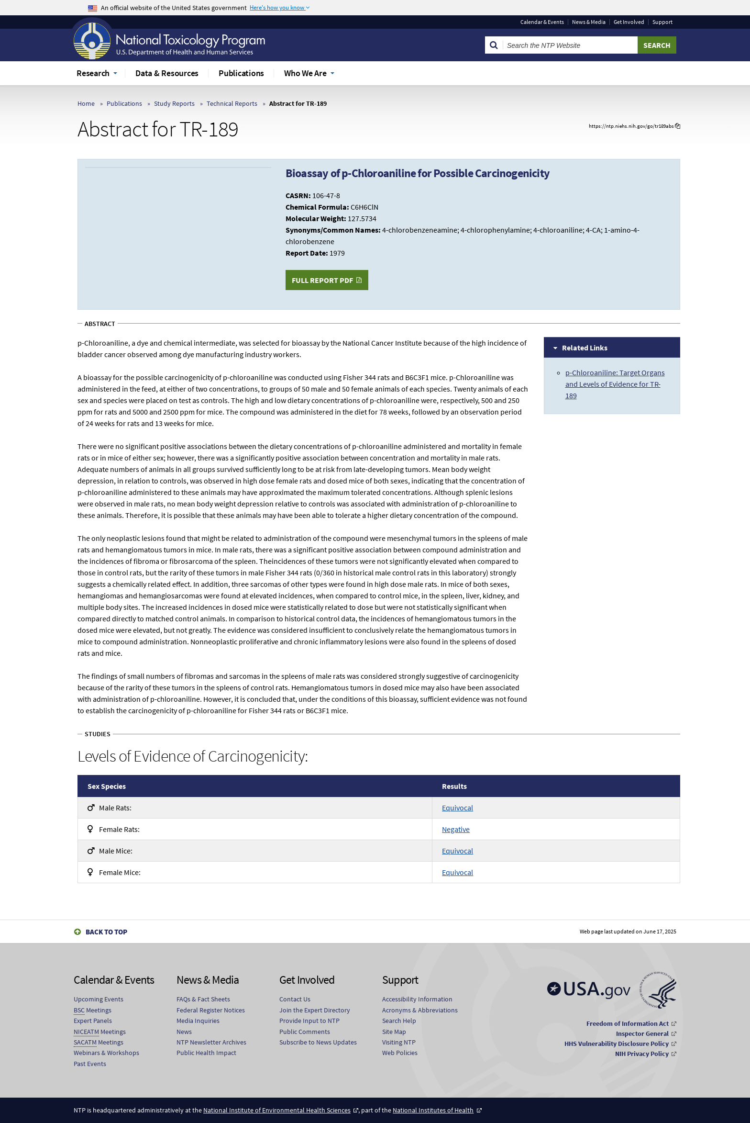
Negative (456, 829)
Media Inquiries (198, 1020)
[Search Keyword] (570, 45)
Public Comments (304, 1031)
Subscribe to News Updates (318, 1042)
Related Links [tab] (584, 347)
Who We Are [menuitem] (305, 73)
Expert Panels (93, 1020)
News (184, 1031)
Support (662, 22)
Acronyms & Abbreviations (420, 1010)
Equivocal (457, 807)
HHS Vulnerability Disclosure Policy (616, 1043)
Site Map (394, 1031)
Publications (124, 103)
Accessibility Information (417, 999)
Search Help (399, 1020)
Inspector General (642, 1033)
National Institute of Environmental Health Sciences (277, 1110)
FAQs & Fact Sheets (203, 999)
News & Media (589, 22)
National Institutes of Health (433, 1110)
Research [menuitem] (93, 73)
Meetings (92, 1010)
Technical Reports (232, 103)
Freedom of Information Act (627, 1023)
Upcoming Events (98, 999)
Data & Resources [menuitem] (167, 73)
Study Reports (174, 103)
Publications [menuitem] (241, 73)
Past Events (90, 1063)
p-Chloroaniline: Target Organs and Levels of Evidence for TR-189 (615, 384)
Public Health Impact (206, 1052)
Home (86, 103)
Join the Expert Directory (314, 1010)
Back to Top (106, 931)
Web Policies (400, 1052)
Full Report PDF (322, 280)
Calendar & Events (542, 22)
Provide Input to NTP (309, 1020)
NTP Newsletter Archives (211, 1042)
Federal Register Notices (210, 1010)
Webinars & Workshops (106, 1052)
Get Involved (629, 22)
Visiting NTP (399, 1042)
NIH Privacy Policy (642, 1053)
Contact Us (294, 999)
